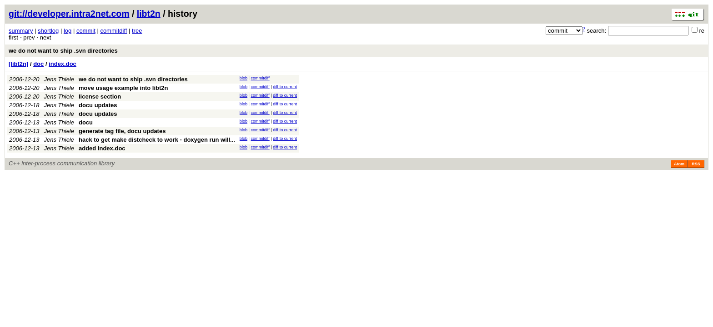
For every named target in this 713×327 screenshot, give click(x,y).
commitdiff (113, 30)
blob (243, 78)
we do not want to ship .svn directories (63, 50)
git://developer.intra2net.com (69, 14)
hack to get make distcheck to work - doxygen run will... (157, 139)
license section (100, 96)
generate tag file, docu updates (122, 131)
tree (137, 30)
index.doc (62, 63)
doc (38, 63)
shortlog (48, 30)
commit (85, 30)
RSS (696, 164)
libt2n (149, 14)
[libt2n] (18, 63)
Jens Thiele (59, 79)
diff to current (285, 86)
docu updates (98, 105)
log (67, 30)
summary (21, 30)
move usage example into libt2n (123, 87)
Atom (679, 164)
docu (86, 122)
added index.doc (102, 148)
